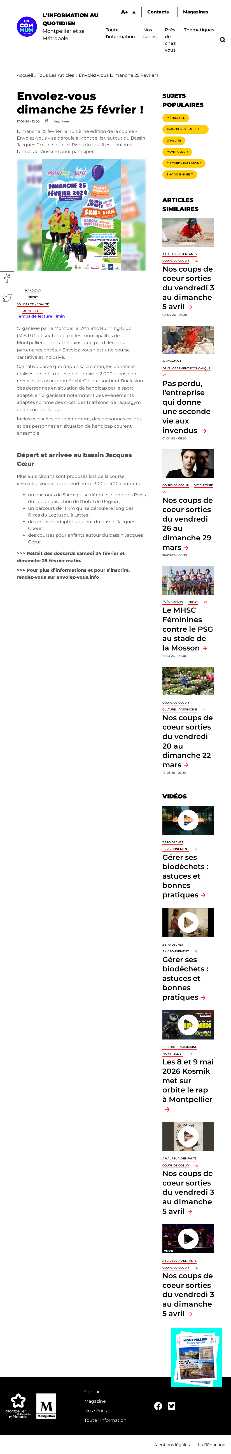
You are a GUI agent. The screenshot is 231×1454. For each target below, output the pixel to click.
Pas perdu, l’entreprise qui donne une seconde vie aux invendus (186, 407)
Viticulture (203, 485)
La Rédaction (211, 1444)
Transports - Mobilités (185, 129)
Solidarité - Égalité (33, 304)
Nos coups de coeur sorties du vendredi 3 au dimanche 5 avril (188, 288)
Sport (33, 297)
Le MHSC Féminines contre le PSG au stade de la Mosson (187, 629)
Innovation (171, 361)
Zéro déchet (172, 842)
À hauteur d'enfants (179, 254)
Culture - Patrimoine (184, 163)
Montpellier (32, 310)
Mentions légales (172, 1444)
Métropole (176, 117)
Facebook (7, 278)
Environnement (180, 174)
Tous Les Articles (56, 75)
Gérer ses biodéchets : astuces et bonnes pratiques (185, 876)
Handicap (33, 290)
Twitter (7, 298)
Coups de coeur (175, 260)
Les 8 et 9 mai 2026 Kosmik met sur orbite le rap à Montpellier (188, 1080)
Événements (172, 602)
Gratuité (174, 140)
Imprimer (61, 121)
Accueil (25, 75)
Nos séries (95, 1410)
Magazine (95, 1401)
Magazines (195, 12)
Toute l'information (105, 1420)
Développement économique (186, 368)
